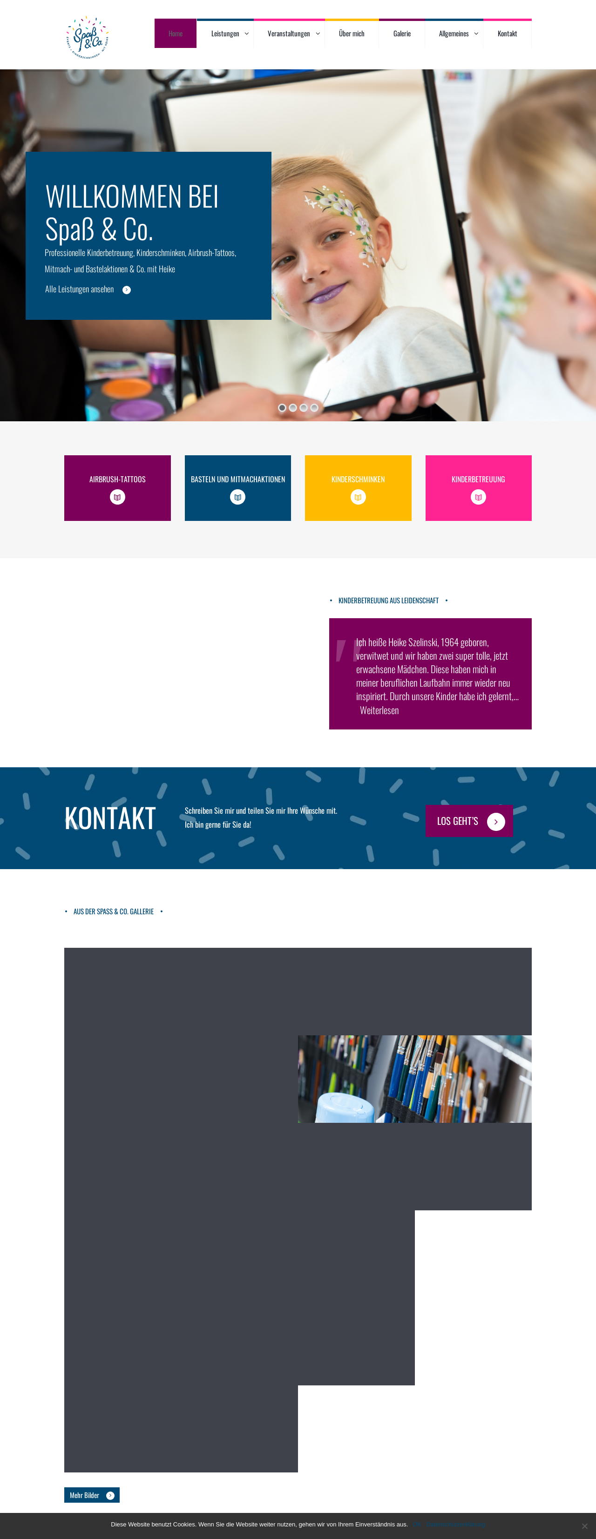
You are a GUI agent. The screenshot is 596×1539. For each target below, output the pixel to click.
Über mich (352, 33)
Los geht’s (457, 820)
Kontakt (507, 33)
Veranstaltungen (289, 33)
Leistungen (225, 33)
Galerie (402, 33)
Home (176, 33)
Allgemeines (454, 33)
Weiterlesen (379, 709)
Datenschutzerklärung (455, 1524)
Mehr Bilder (84, 1486)
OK (417, 1524)
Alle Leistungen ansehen (79, 289)
